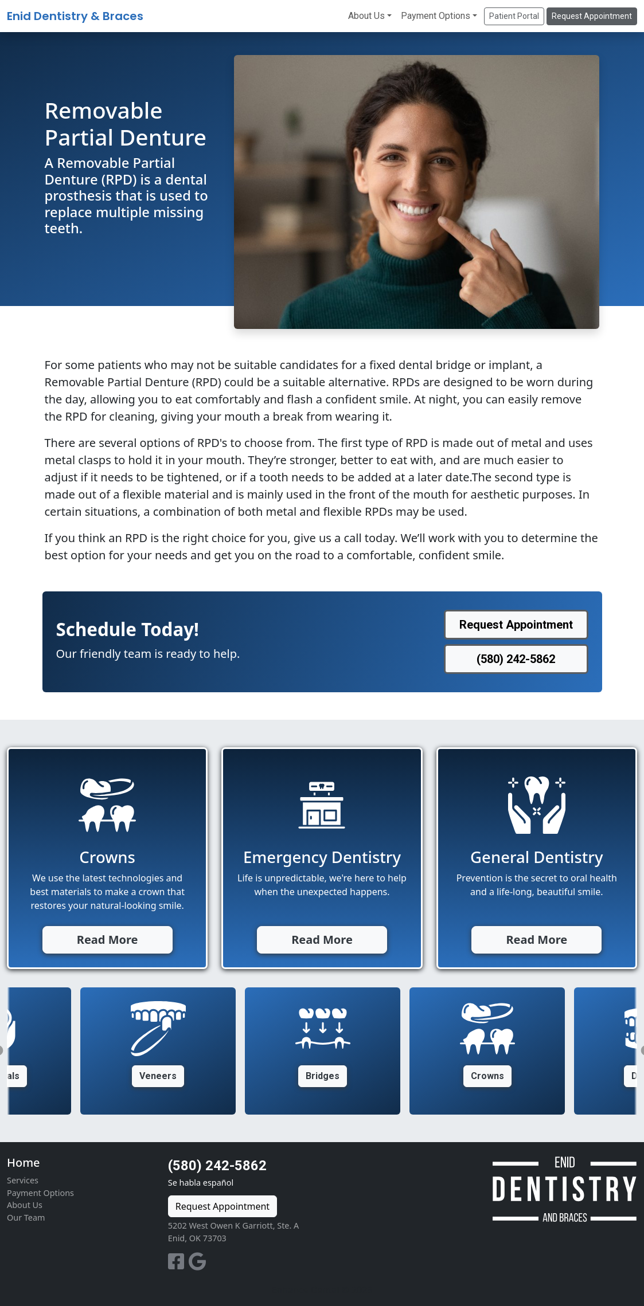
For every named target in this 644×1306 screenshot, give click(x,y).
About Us (366, 15)
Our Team (26, 1217)
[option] (322, 1051)
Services (22, 1180)
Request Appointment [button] (592, 16)
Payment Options (435, 15)
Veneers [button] (158, 1075)
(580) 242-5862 (217, 1166)
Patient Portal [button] (514, 16)
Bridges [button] (322, 1075)
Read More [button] (107, 939)
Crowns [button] (487, 1075)
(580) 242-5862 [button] (516, 659)
